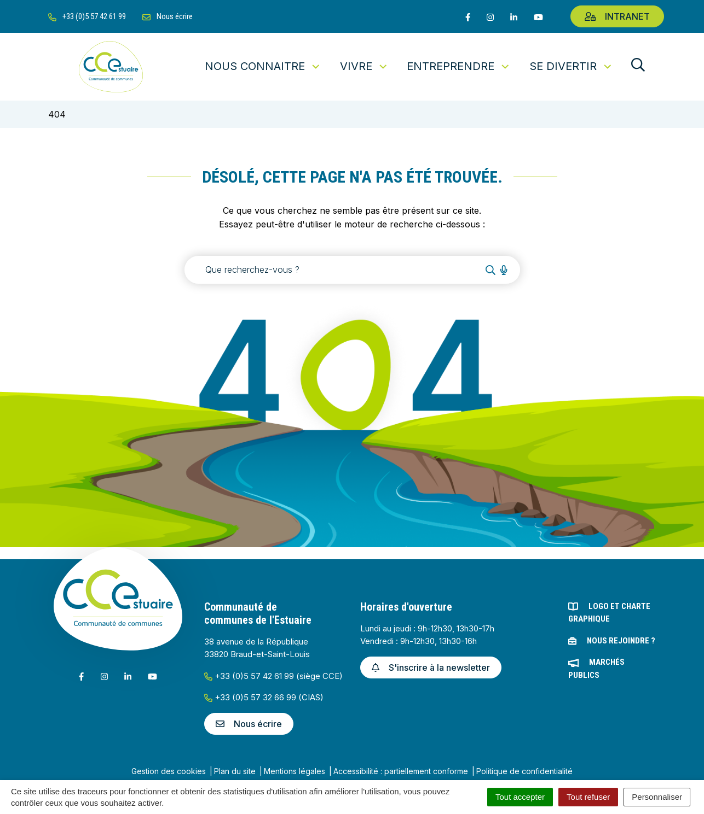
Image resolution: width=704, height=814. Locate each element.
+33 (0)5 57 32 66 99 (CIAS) (264, 697)
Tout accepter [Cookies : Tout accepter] (520, 796)
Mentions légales (294, 771)
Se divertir (571, 66)
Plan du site (235, 771)
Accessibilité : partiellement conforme (400, 771)
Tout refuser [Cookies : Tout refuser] (588, 796)
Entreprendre (459, 66)
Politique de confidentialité (524, 771)
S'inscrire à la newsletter (431, 667)
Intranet (617, 16)
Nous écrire (249, 723)
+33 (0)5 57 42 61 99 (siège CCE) (273, 676)
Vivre (364, 66)
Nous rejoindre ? (621, 641)
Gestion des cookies (168, 771)
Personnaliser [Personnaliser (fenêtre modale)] (657, 796)
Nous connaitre (263, 66)
